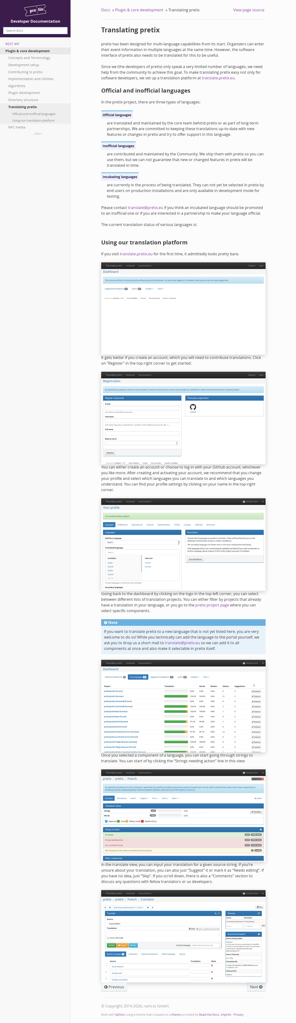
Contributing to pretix (25, 72)
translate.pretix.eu (218, 78)
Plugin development (24, 92)
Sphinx (120, 1015)
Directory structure (23, 100)
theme (176, 1015)
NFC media (16, 127)
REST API (12, 44)
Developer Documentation (35, 14)
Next (256, 986)
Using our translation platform (33, 120)
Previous (114, 986)
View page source (248, 10)
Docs (105, 10)
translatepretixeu (145, 207)
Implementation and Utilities (31, 79)
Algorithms (16, 86)
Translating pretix (22, 107)
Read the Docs (209, 1015)
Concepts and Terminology (29, 57)
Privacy (238, 1015)
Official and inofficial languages (33, 114)
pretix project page (212, 605)
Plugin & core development (27, 51)
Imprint (226, 1015)
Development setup (23, 65)
